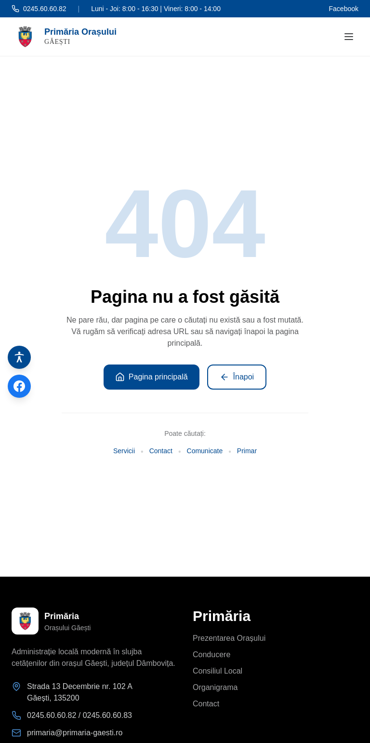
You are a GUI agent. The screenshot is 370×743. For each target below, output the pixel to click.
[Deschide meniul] (348, 36)
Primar (247, 451)
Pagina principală (151, 377)
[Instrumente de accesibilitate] (19, 357)
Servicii (124, 451)
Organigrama (215, 687)
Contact (160, 451)
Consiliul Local (217, 671)
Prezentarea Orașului (229, 638)
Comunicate (205, 451)
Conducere (211, 654)
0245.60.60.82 (39, 9)
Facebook (343, 9)
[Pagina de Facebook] (19, 386)
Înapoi (237, 377)
